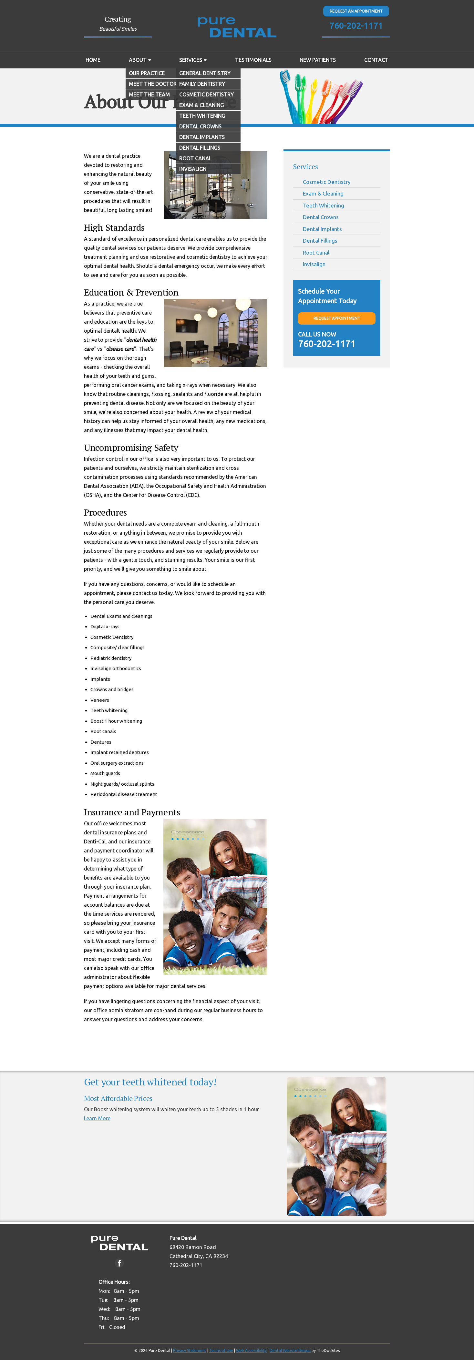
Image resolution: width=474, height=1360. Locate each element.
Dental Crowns (321, 217)
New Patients (318, 60)
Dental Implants (322, 229)
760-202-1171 (356, 25)
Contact (376, 60)
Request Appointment (337, 318)
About (138, 60)
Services (190, 60)
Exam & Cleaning (323, 193)
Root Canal (316, 252)
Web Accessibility (251, 1350)
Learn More (97, 1118)
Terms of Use (221, 1350)
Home (93, 60)
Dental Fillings (320, 240)
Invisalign (314, 264)
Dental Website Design (290, 1350)
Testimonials (253, 60)
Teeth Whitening (323, 205)
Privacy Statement (189, 1350)
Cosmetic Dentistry (326, 182)
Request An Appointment (356, 11)
